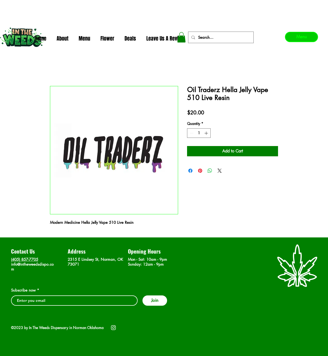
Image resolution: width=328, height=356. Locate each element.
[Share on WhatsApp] (210, 171)
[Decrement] (191, 133)
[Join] (154, 300)
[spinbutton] (198, 133)
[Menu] (301, 37)
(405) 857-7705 (24, 259)
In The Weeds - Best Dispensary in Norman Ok (164, 5)
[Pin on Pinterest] (200, 171)
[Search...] (220, 37)
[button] (181, 37)
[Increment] (206, 133)
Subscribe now (23, 290)
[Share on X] (220, 171)
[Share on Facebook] (190, 171)
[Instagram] (113, 327)
